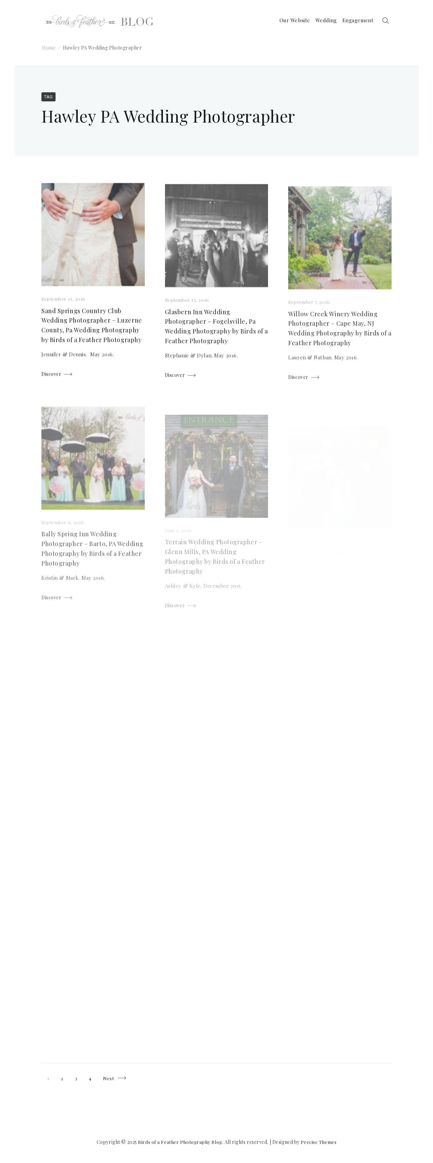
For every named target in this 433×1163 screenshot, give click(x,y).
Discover (51, 376)
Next (109, 1078)
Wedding (322, 21)
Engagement (354, 21)
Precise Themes (319, 1142)
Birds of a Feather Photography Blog (180, 1142)
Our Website (291, 21)
